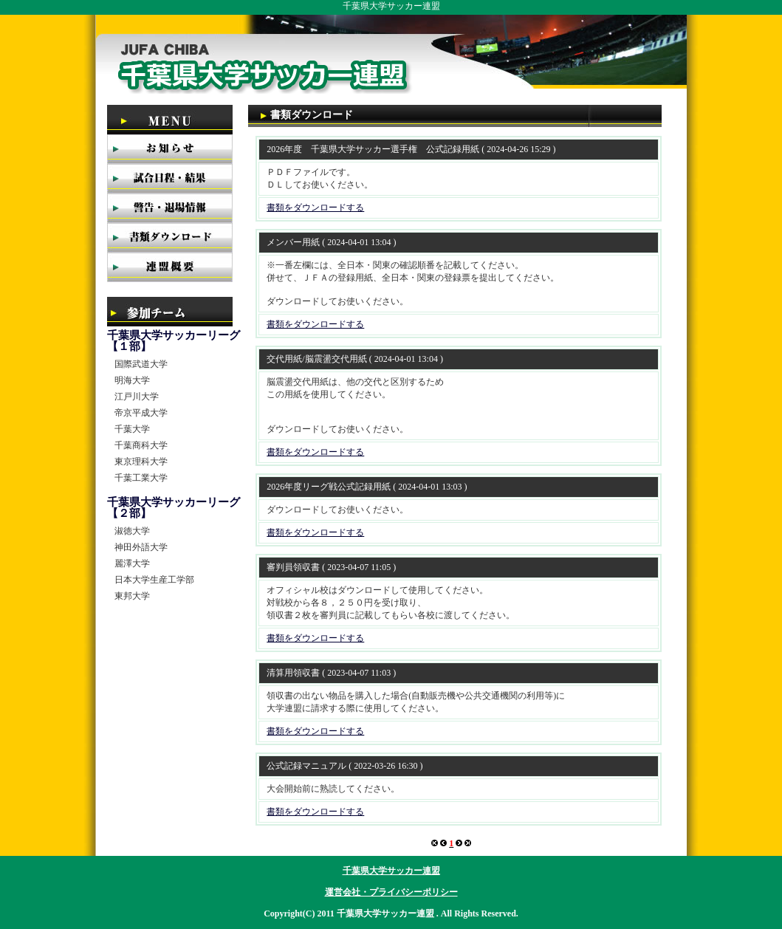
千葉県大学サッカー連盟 (391, 870)
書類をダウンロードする (315, 207)
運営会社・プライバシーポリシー (391, 892)
